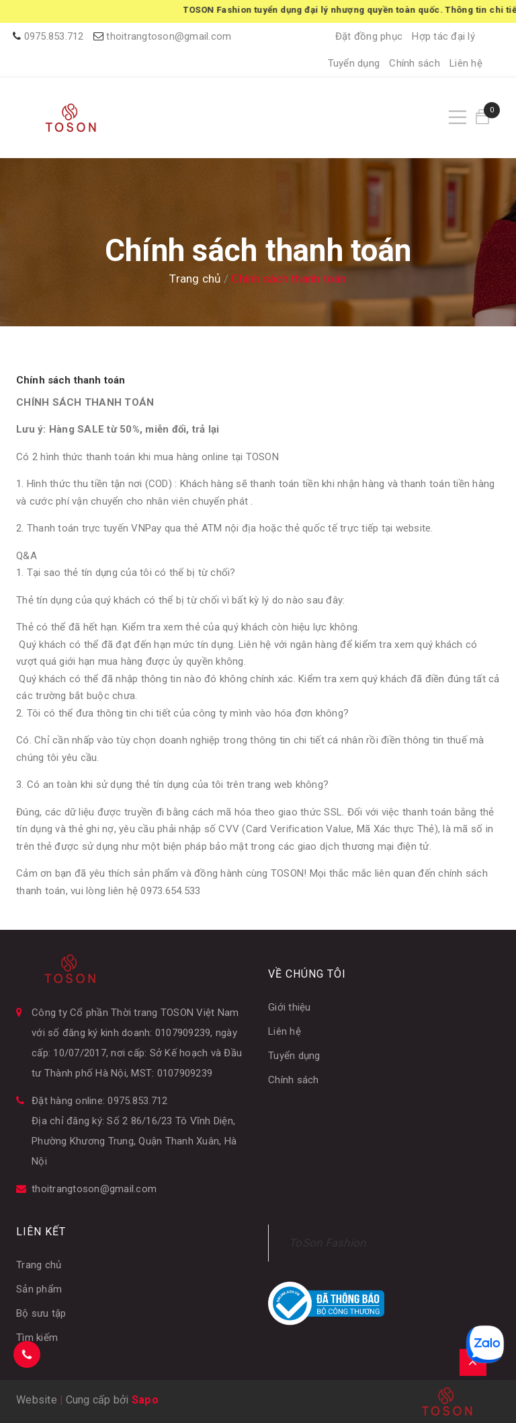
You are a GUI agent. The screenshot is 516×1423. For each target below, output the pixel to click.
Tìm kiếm (37, 1337)
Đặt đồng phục (368, 36)
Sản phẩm (39, 1289)
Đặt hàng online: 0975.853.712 (99, 1101)
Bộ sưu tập (41, 1313)
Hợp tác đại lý (443, 36)
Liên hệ (465, 63)
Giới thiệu (289, 1007)
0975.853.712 (54, 36)
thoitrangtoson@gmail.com (168, 36)
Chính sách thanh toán (70, 380)
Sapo (145, 1399)
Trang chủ (38, 1265)
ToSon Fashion (327, 1242)
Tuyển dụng (354, 63)
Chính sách (414, 63)
